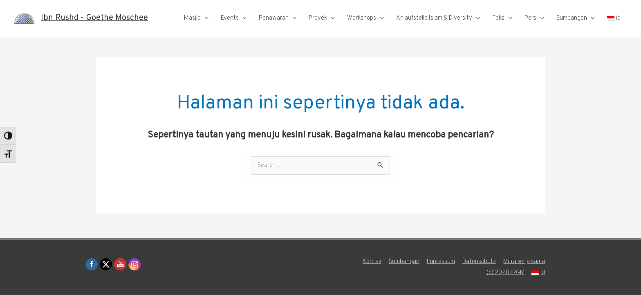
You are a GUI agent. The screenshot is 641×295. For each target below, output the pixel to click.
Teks (498, 18)
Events (230, 18)
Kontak (371, 262)
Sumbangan (571, 18)
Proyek (318, 18)
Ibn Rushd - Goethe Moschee (94, 18)
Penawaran (274, 18)
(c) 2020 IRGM (505, 273)
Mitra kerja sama (524, 262)
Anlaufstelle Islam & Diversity (434, 18)
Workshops (361, 18)
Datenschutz (479, 262)
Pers (530, 18)
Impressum (440, 262)
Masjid (192, 18)
